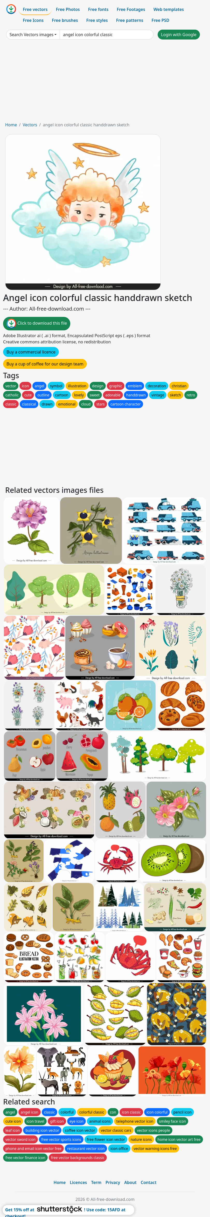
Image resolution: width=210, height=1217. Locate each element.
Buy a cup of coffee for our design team (44, 364)
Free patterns (129, 20)
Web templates (168, 9)
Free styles (97, 20)
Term (96, 1182)
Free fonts (98, 9)
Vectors (30, 125)
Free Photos (68, 9)
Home (11, 125)
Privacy (113, 1182)
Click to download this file (36, 324)
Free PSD (160, 20)
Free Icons (33, 20)
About (130, 1182)
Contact (149, 1182)
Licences (78, 1182)
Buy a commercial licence (30, 352)
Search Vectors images (31, 34)
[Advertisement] (105, 82)
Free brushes (65, 20)
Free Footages (131, 9)
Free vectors (35, 9)
